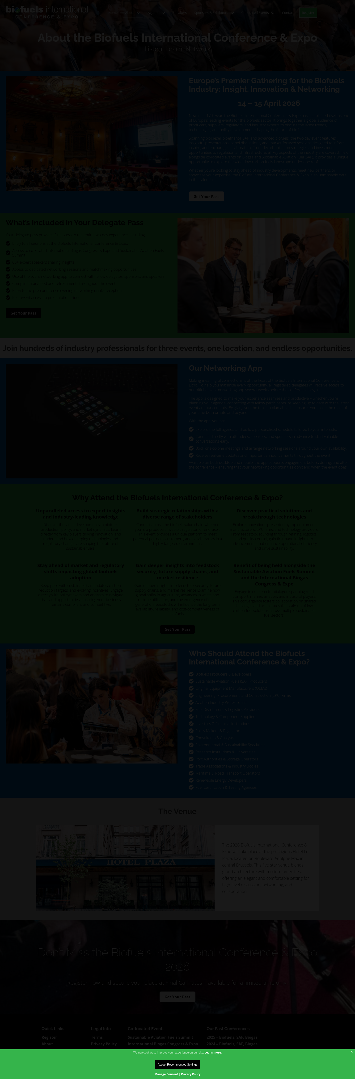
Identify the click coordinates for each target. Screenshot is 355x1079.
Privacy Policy (190, 1074)
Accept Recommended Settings (177, 1064)
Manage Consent (166, 1074)
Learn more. (213, 1052)
